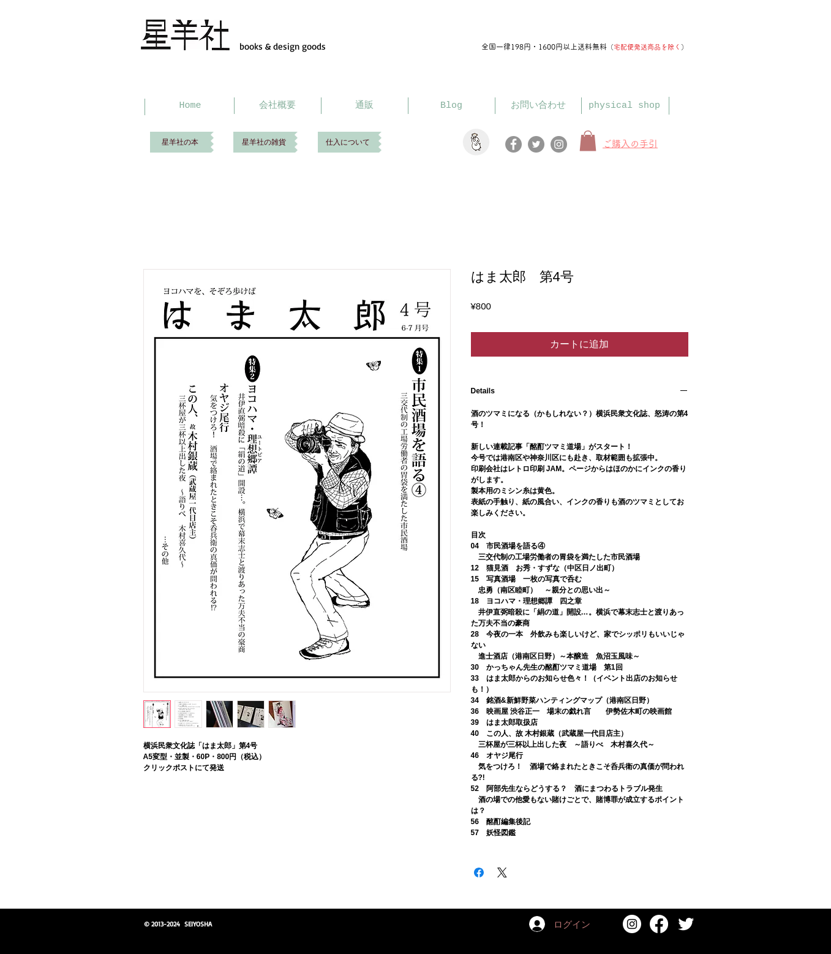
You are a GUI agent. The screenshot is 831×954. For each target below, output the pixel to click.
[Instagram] (559, 144)
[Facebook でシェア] (479, 872)
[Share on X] (502, 872)
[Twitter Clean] (686, 924)
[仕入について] (348, 142)
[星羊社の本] (180, 142)
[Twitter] (536, 144)
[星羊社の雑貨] (264, 142)
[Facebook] (513, 144)
